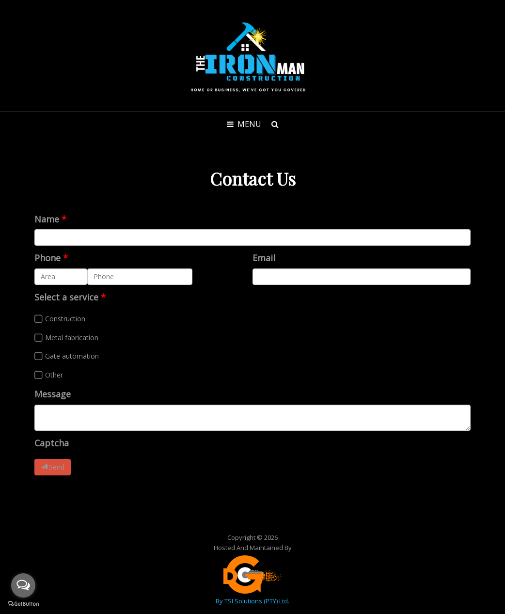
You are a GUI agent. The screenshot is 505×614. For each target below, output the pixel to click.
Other (54, 374)
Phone (47, 258)
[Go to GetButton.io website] (23, 604)
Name (46, 219)
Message (52, 394)
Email (263, 258)
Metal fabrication (71, 337)
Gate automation (72, 356)
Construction (65, 318)
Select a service (66, 297)
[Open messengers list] (23, 585)
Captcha (51, 443)
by (220, 601)
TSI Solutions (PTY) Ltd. (256, 601)
